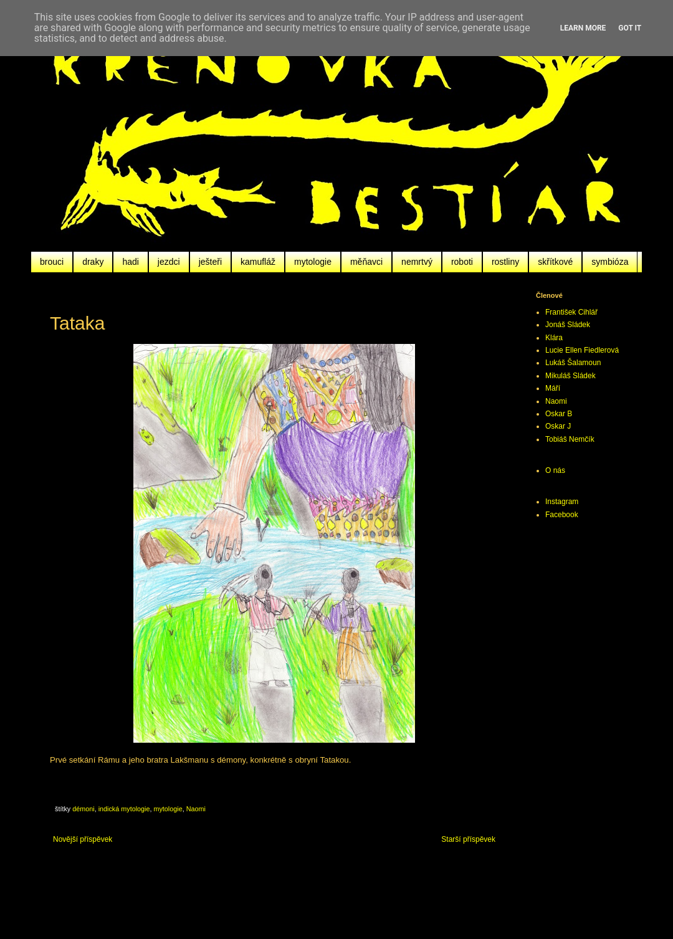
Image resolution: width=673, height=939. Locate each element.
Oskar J (558, 426)
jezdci (169, 262)
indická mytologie (124, 809)
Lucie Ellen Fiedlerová (582, 350)
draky (92, 262)
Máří (552, 388)
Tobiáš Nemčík (569, 439)
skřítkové (555, 262)
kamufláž (258, 262)
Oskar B (558, 413)
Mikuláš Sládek (570, 375)
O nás (555, 470)
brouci (52, 262)
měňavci (366, 262)
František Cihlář (571, 312)
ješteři (210, 262)
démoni (83, 809)
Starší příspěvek (468, 839)
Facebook (561, 514)
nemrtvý (416, 262)
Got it (629, 28)
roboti (462, 262)
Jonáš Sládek (567, 324)
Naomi (196, 809)
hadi (130, 262)
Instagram (561, 501)
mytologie (313, 262)
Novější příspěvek (82, 839)
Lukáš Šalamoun (573, 362)
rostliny (505, 262)
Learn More (583, 28)
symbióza (609, 262)
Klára (554, 337)
